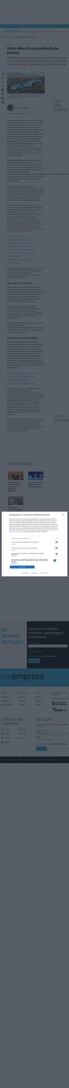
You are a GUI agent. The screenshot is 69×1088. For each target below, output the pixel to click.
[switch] (55, 542)
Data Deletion (24, 573)
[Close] (64, 515)
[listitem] (34, 538)
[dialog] (34, 544)
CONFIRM (22, 567)
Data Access (34, 573)
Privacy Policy (44, 573)
